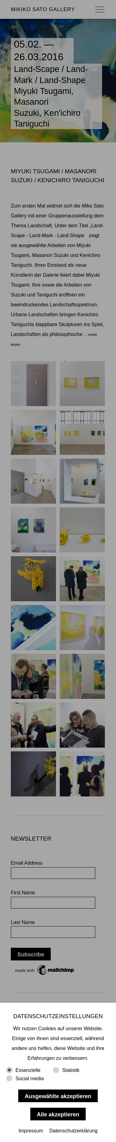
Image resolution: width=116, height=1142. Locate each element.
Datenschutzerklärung (73, 1130)
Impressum (31, 1130)
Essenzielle (28, 1070)
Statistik (70, 1070)
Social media (29, 1078)
